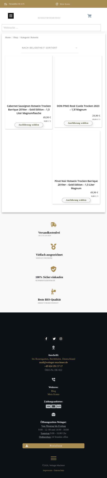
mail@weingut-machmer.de (53, 362)
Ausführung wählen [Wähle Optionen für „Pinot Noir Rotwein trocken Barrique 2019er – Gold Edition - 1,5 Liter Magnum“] (76, 200)
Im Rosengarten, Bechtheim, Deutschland (53, 359)
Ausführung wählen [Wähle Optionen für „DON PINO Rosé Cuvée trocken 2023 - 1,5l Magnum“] (78, 124)
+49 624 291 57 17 (53, 366)
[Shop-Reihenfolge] (50, 48)
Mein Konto (65, 4)
